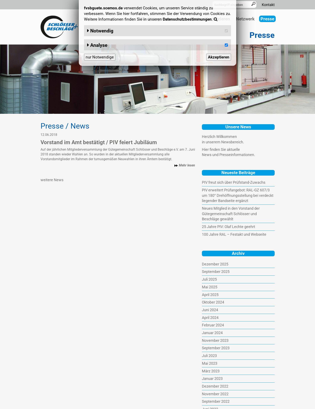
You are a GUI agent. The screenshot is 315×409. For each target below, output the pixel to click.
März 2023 (211, 371)
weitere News (52, 180)
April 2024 (210, 317)
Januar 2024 (212, 333)
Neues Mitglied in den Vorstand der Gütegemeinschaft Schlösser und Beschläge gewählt (231, 213)
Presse (267, 18)
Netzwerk (245, 18)
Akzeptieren (218, 57)
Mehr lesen (184, 165)
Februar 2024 (213, 325)
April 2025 (210, 294)
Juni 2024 (210, 310)
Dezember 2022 (215, 386)
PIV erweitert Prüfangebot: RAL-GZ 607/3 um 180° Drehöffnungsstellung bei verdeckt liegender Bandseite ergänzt (237, 195)
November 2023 (215, 340)
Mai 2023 (209, 363)
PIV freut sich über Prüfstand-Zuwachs (233, 182)
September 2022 (216, 401)
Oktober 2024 (213, 302)
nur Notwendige (100, 57)
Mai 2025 (209, 287)
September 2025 (216, 271)
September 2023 (216, 348)
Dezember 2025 (215, 264)
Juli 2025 (209, 279)
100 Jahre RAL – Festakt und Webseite (234, 234)
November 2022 (215, 394)
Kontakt (268, 4)
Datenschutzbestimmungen (187, 19)
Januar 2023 (212, 378)
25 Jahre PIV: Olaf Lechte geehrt (228, 226)
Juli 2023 (209, 355)
